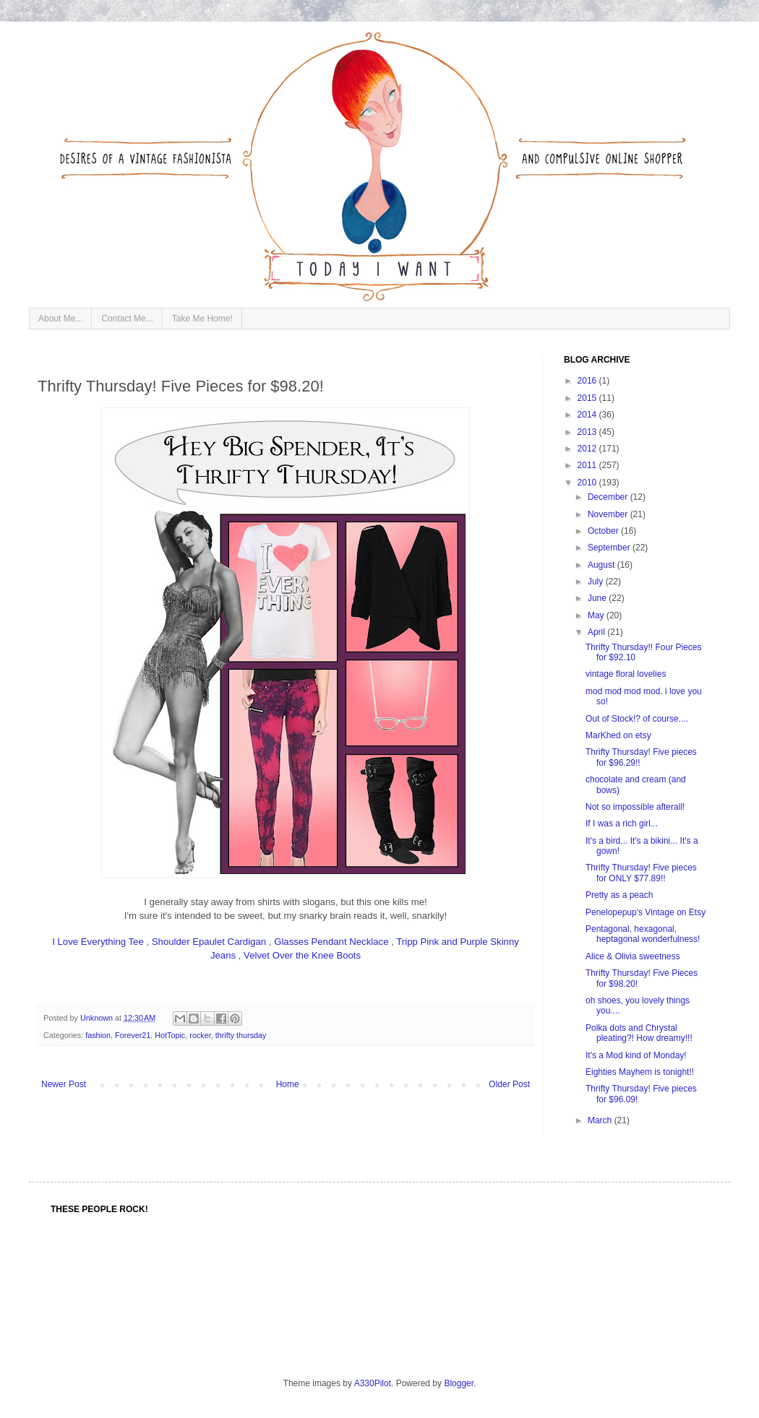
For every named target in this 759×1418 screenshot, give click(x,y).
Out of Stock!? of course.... (637, 719)
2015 (588, 398)
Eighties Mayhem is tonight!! (640, 1072)
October (604, 531)
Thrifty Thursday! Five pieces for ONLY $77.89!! (641, 873)
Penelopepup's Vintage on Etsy (646, 912)
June (598, 598)
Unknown (97, 1017)
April (597, 632)
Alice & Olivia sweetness (633, 956)
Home (287, 1084)
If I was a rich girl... (622, 823)
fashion (98, 1035)
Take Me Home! (202, 319)
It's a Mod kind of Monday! (636, 1055)
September (610, 547)
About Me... (60, 319)
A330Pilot (372, 1383)
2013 (588, 432)
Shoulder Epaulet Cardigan (209, 941)
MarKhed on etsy (618, 735)
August (602, 565)
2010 (588, 482)
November (609, 514)
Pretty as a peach (619, 895)
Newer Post (63, 1084)
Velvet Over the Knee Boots (302, 955)
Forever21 (132, 1035)
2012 (588, 449)
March (601, 1120)
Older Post (509, 1084)
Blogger (458, 1383)
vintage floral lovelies (626, 674)
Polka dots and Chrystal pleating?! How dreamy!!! (639, 1033)
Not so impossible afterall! (635, 807)
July (597, 581)
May (597, 615)
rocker (199, 1035)
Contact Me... (127, 319)
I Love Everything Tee (98, 941)
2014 (588, 415)
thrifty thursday (241, 1035)
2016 (588, 381)
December (609, 497)
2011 (588, 465)
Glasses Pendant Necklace (331, 941)
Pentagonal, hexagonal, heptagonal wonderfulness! (643, 934)
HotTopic (170, 1035)
